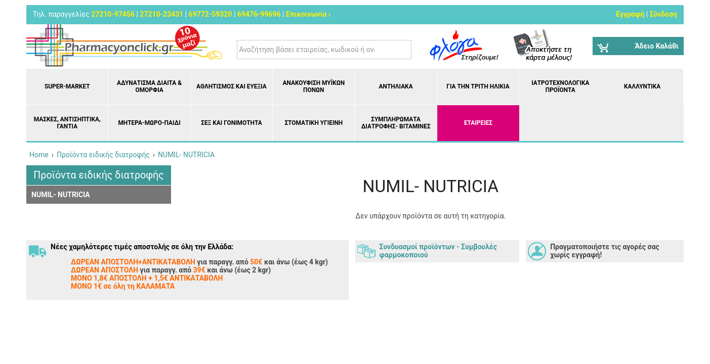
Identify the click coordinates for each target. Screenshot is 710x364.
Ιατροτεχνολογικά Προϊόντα (560, 86)
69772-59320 (210, 14)
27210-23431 (161, 14)
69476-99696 (259, 14)
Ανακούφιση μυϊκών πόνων (313, 86)
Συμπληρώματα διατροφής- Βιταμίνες (396, 123)
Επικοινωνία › (308, 14)
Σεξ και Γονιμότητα (231, 122)
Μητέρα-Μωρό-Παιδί (149, 122)
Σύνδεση (663, 14)
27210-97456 (113, 14)
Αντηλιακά (396, 86)
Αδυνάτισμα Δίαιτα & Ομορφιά (149, 86)
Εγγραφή (630, 14)
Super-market (67, 86)
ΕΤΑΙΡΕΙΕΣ (478, 122)
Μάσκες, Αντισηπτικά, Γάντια (67, 123)
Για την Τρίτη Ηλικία (477, 86)
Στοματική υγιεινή (313, 122)
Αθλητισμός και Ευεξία (231, 86)
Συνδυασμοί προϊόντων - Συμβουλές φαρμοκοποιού (438, 251)
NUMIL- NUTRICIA (60, 195)
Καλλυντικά (642, 86)
